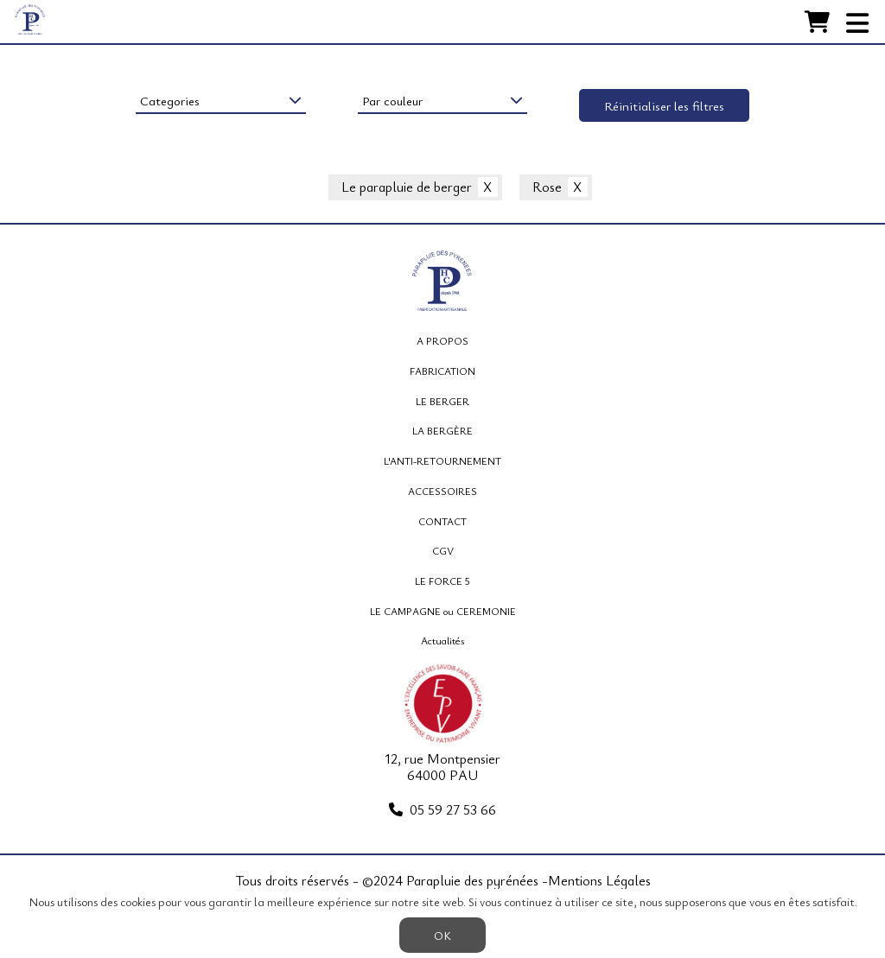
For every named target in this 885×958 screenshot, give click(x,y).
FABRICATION (442, 370)
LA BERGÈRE (442, 430)
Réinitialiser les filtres (664, 105)
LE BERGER (442, 401)
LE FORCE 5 (442, 580)
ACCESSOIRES (442, 491)
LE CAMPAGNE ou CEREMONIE (443, 611)
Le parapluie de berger (406, 187)
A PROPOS (442, 340)
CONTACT (442, 521)
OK (442, 935)
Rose (547, 187)
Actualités (442, 640)
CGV (443, 550)
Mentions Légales (599, 881)
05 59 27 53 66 (453, 809)
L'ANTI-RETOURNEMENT (442, 460)
